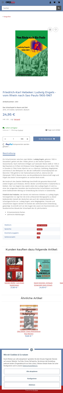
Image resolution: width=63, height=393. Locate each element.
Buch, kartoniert (42, 225)
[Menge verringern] (5, 139)
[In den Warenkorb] (4, 23)
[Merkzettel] (54, 2)
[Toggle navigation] (3, 1)
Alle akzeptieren (31, 371)
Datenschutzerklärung (30, 366)
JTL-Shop (35, 390)
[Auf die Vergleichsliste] (50, 29)
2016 (38, 233)
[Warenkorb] (59, 2)
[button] (50, 2)
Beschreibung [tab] (9, 153)
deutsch (39, 229)
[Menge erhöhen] (27, 139)
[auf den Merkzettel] (55, 29)
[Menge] (13, 139)
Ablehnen (32, 385)
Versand (17, 119)
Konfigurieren (32, 378)
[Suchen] (29, 8)
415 (38, 237)
